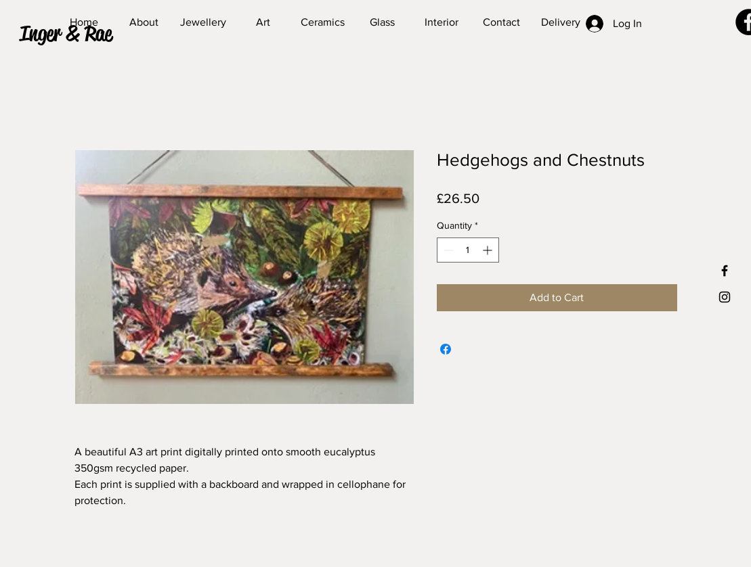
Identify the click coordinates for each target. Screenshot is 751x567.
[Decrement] (447, 250)
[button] (78, 34)
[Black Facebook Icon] (724, 270)
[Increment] (488, 250)
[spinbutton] (468, 250)
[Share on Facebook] (445, 349)
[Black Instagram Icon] (724, 297)
